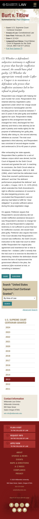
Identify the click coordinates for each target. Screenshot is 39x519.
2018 (8, 355)
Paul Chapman (23, 20)
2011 (8, 388)
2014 (8, 374)
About (19, 452)
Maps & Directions (19, 462)
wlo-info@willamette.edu (13, 413)
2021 (8, 341)
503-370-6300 (19, 486)
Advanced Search (30, 310)
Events (19, 459)
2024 (8, 327)
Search (7, 304)
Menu (34, 4)
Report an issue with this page (19, 498)
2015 (8, 369)
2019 (8, 350)
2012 (8, 384)
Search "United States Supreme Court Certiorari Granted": (16, 288)
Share (5, 276)
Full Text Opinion (13, 49)
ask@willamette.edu (19, 490)
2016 (8, 365)
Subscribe (16, 276)
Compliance (19, 469)
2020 (8, 346)
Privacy (19, 473)
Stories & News (19, 455)
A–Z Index (19, 466)
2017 (8, 360)
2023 (8, 332)
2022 (8, 336)
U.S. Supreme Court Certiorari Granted (15, 321)
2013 (8, 379)
